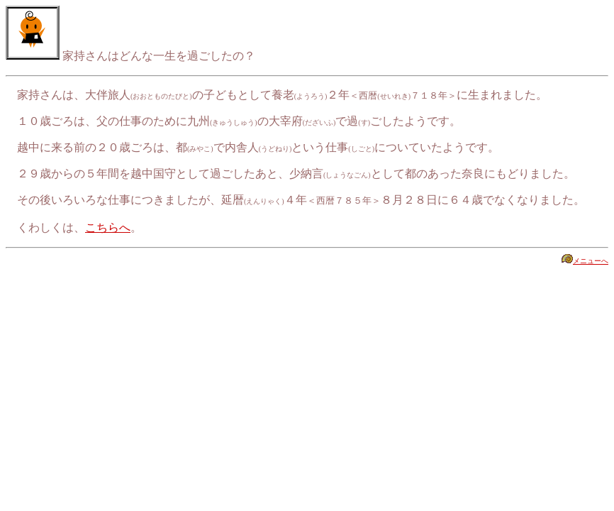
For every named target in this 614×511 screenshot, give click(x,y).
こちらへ (107, 227)
